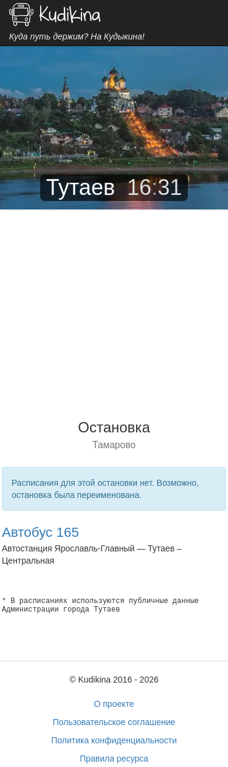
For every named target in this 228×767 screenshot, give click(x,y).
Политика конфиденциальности (114, 740)
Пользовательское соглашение (114, 722)
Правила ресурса (114, 758)
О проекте (114, 704)
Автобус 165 (40, 532)
